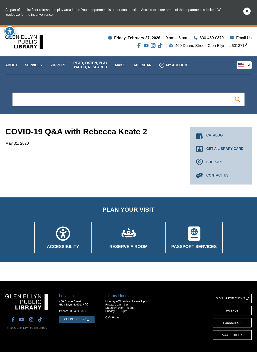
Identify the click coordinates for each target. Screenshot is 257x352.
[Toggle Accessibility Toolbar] (10, 31)
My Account (174, 69)
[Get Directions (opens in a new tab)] (77, 319)
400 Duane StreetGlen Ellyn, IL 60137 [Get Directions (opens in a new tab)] (73, 303)
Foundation (232, 322)
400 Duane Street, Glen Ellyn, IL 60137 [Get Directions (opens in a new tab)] (211, 46)
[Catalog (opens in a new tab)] (220, 135)
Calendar (142, 69)
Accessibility (232, 334)
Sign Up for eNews (232, 298)
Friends (232, 310)
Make (120, 69)
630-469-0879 (212, 39)
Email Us (244, 39)
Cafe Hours (112, 317)
